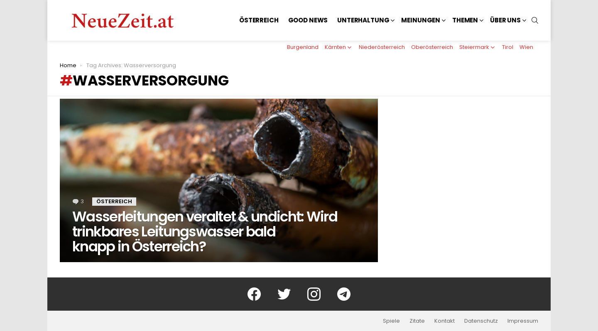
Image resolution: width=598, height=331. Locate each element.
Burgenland (303, 47)
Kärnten (335, 47)
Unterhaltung (363, 20)
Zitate (417, 321)
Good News (308, 20)
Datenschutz (481, 321)
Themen (465, 20)
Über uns (505, 20)
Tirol (507, 47)
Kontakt (444, 321)
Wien (526, 47)
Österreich (259, 20)
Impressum (522, 321)
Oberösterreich (432, 47)
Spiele (391, 321)
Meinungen (420, 20)
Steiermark (474, 47)
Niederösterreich (382, 47)
